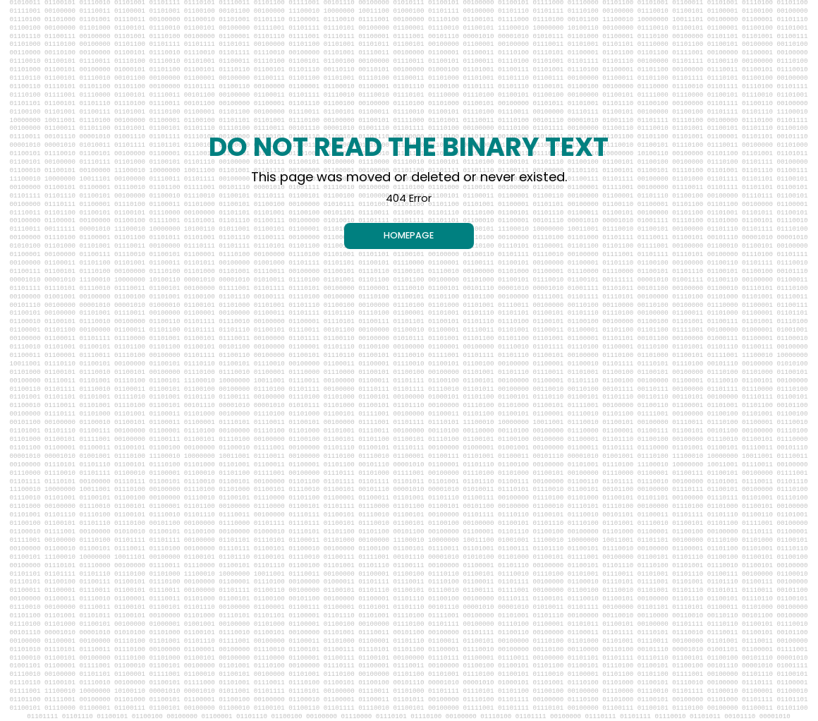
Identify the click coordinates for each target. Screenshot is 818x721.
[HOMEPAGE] (409, 236)
